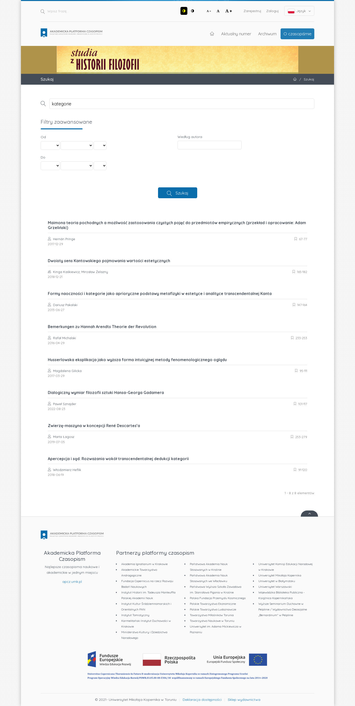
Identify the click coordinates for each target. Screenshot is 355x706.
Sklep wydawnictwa (244, 699)
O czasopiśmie (298, 33)
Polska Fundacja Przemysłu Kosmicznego (218, 598)
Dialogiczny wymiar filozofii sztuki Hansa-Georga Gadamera (106, 392)
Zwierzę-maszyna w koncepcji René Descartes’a (94, 425)
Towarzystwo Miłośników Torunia (212, 615)
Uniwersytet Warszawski (275, 586)
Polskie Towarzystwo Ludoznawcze (213, 609)
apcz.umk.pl (72, 581)
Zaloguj (272, 11)
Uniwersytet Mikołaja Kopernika (279, 575)
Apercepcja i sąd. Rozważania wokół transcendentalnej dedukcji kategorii (118, 458)
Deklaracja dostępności (202, 699)
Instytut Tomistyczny (135, 615)
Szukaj (182, 193)
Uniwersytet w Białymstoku (276, 581)
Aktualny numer (236, 33)
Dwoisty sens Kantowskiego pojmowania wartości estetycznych (109, 260)
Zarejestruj (252, 11)
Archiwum (267, 33)
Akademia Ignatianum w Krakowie (144, 564)
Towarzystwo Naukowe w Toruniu (212, 621)
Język (299, 11)
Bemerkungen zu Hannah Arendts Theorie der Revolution (102, 326)
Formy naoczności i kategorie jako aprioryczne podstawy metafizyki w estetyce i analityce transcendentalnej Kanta (160, 293)
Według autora (190, 137)
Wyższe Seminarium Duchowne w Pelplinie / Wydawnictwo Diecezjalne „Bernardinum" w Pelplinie (282, 609)
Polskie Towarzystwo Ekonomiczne (213, 604)
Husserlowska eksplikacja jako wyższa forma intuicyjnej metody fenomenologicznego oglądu (137, 359)
